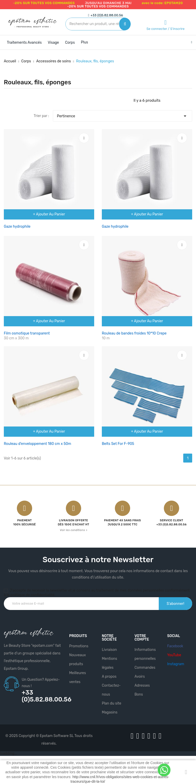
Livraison (109, 650)
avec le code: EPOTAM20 (162, 3)
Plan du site (111, 703)
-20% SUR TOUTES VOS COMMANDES (44, 3)
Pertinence (122, 114)
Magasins (109, 712)
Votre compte (141, 638)
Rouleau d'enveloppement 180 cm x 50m (37, 444)
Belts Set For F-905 (118, 444)
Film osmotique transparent (27, 333)
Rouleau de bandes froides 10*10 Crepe (134, 333)
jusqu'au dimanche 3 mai (108, 3)
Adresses (142, 685)
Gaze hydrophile (17, 226)
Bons (138, 694)
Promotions (78, 646)
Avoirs (139, 676)
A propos (109, 676)
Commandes (144, 667)
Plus (84, 42)
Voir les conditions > (73, 530)
